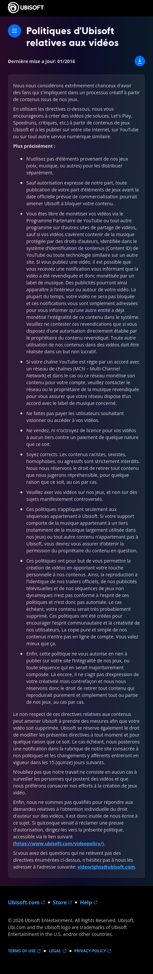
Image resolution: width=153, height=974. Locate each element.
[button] (140, 61)
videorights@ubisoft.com (106, 867)
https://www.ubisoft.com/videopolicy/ (58, 843)
